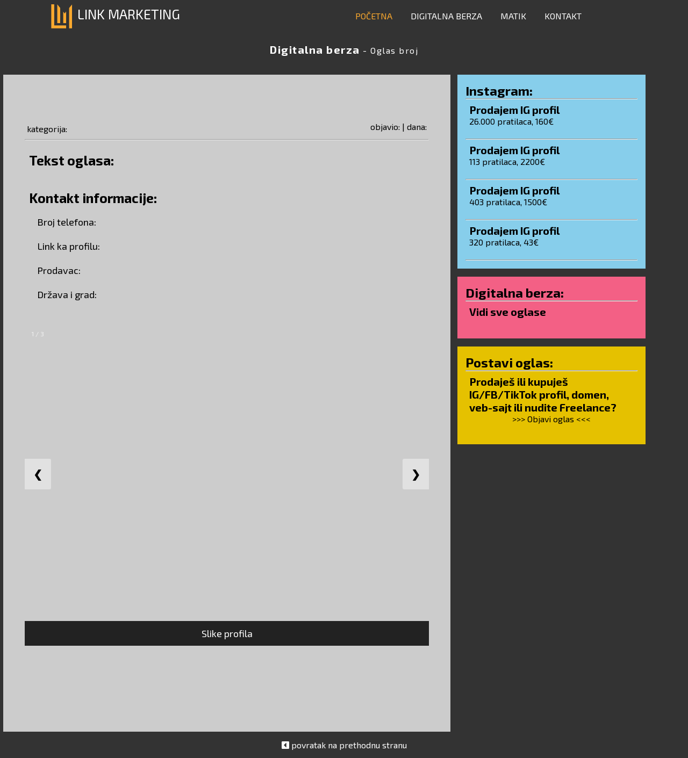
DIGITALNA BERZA (446, 16)
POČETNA (373, 16)
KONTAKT (563, 16)
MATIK (513, 16)
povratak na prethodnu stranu (349, 745)
